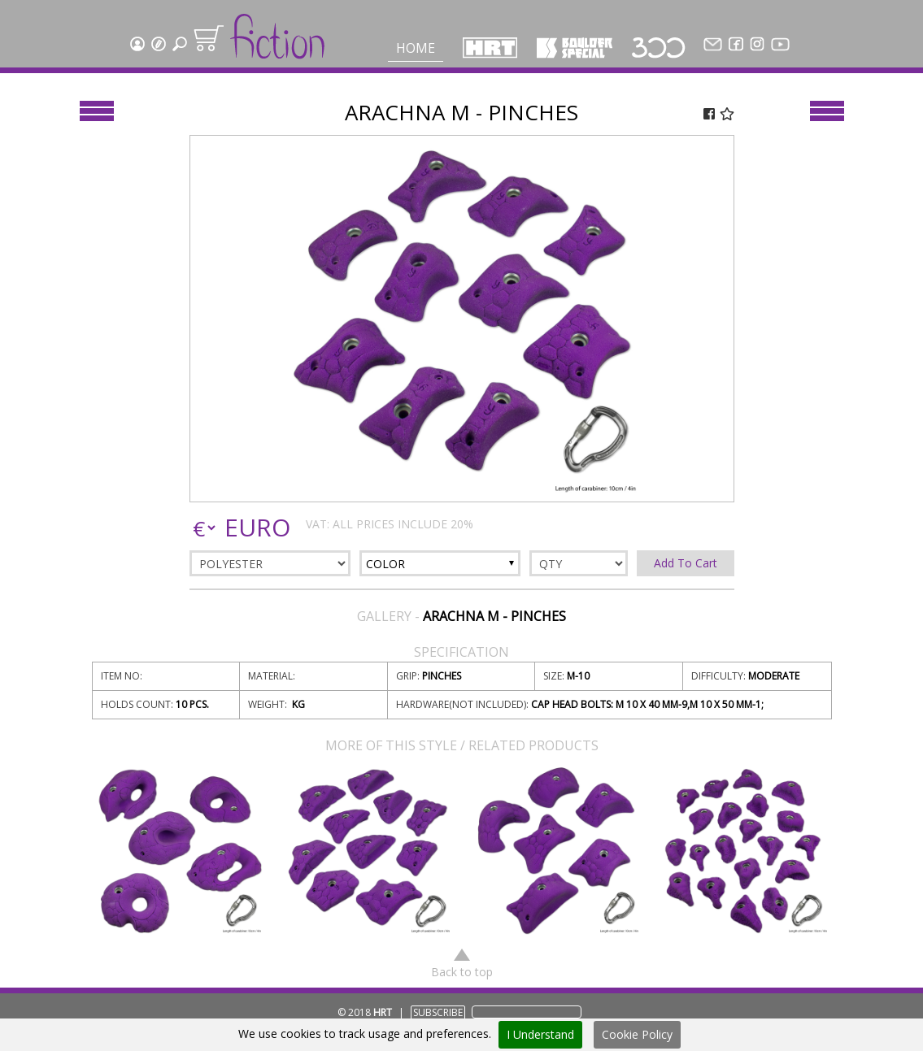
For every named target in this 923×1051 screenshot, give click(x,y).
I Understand (540, 1034)
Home (415, 48)
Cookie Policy (637, 1034)
